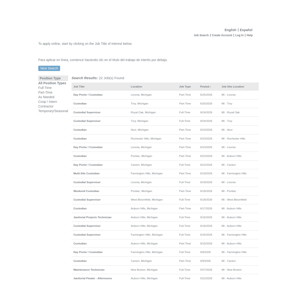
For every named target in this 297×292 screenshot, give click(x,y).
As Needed (46, 97)
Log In (239, 35)
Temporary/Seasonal (53, 111)
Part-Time (45, 92)
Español (246, 30)
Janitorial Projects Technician (92, 217)
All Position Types (52, 83)
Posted (205, 86)
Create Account (222, 35)
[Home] (148, 13)
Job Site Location (233, 86)
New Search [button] (49, 68)
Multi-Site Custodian (86, 173)
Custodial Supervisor (86, 112)
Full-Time (45, 88)
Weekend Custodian (86, 190)
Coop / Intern (47, 102)
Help (250, 35)
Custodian (80, 103)
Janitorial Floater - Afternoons (92, 278)
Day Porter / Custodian (88, 94)
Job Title (78, 86)
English (230, 30)
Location (136, 86)
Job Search (201, 35)
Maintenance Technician (88, 269)
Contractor (45, 106)
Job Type (185, 86)
